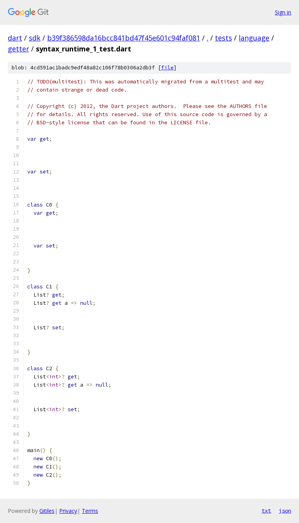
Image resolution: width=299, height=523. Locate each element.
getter (18, 48)
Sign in (283, 12)
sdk (34, 37)
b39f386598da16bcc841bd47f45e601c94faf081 (123, 37)
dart (15, 37)
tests (223, 37)
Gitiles (47, 510)
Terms (90, 510)
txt (266, 510)
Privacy (68, 510)
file (167, 67)
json (285, 510)
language (254, 37)
